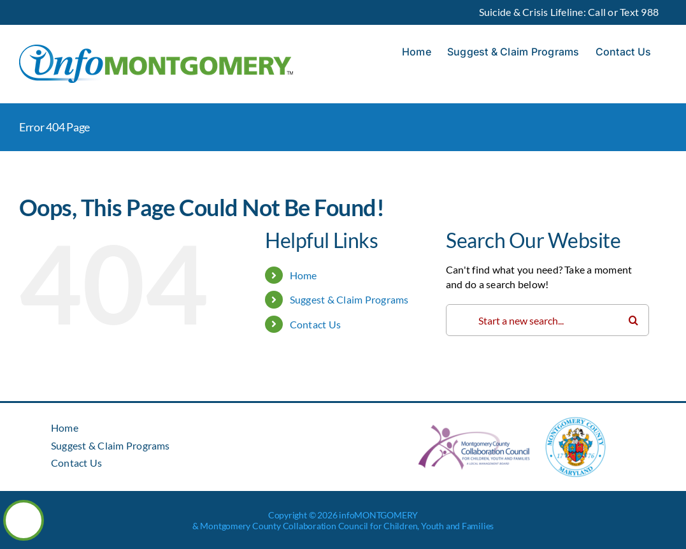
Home (303, 275)
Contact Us (315, 324)
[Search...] (547, 320)
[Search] (633, 320)
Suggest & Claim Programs (349, 299)
